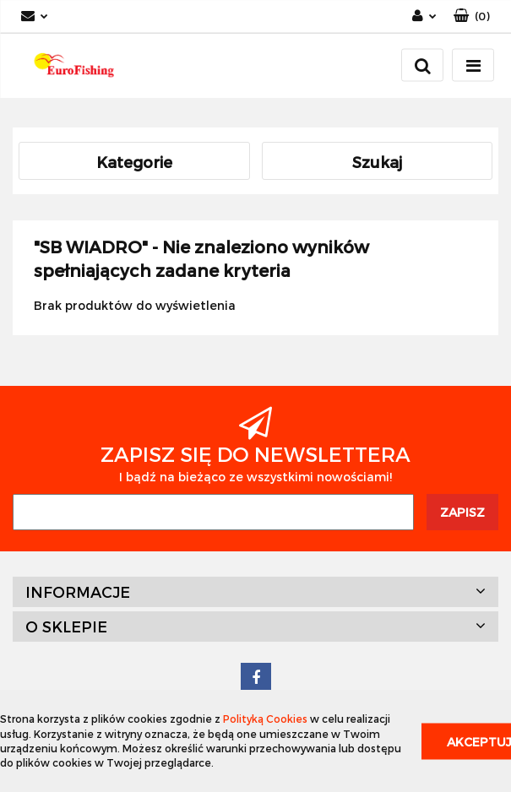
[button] (471, 16)
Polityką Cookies (265, 718)
